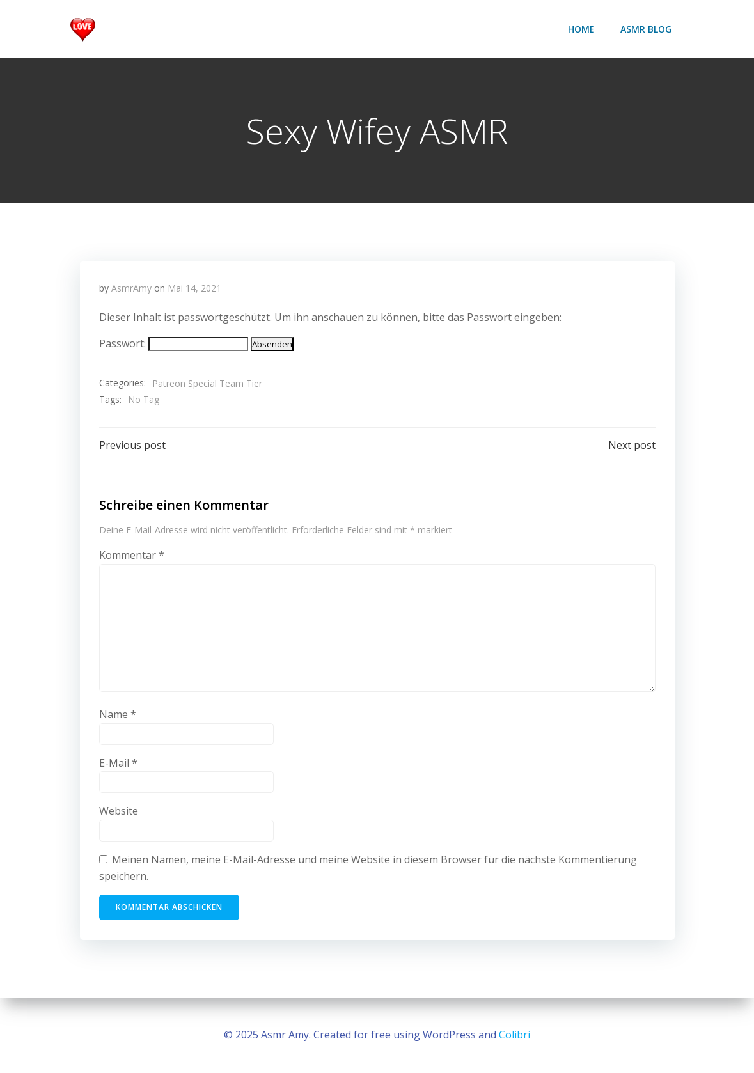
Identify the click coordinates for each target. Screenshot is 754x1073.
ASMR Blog (646, 29)
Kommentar (131, 555)
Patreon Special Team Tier (207, 383)
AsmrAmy (131, 288)
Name (117, 714)
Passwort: (173, 343)
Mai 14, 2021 (194, 288)
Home (581, 29)
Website (118, 811)
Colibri (514, 1035)
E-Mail (118, 763)
